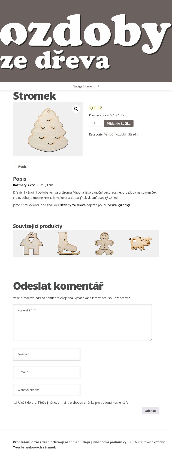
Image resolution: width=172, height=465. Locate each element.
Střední (133, 134)
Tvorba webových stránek (34, 452)
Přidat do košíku (118, 123)
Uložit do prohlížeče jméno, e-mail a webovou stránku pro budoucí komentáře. (73, 408)
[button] (76, 109)
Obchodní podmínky (109, 447)
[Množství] (96, 123)
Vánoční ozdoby (115, 134)
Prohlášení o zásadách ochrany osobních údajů (51, 447)
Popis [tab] (22, 166)
